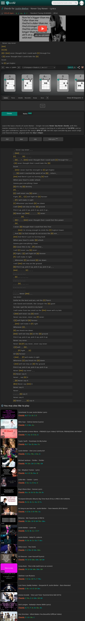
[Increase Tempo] (19, 67)
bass (42, 98)
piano (13, 98)
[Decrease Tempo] (3, 67)
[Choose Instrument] (47, 97)
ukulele (20, 98)
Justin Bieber (22, 8)
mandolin (28, 98)
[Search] (76, 3)
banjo (35, 98)
